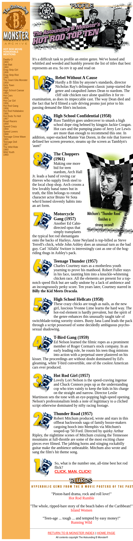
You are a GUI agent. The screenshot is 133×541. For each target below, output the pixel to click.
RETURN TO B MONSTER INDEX (71, 533)
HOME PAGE (106, 533)
